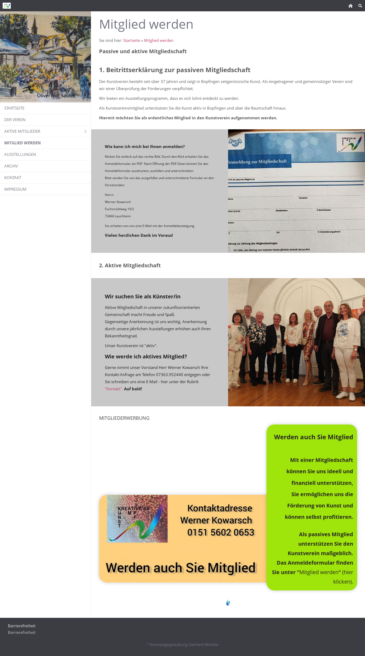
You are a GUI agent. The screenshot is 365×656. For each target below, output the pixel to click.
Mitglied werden (158, 40)
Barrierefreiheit (21, 632)
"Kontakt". (114, 388)
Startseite (131, 40)
